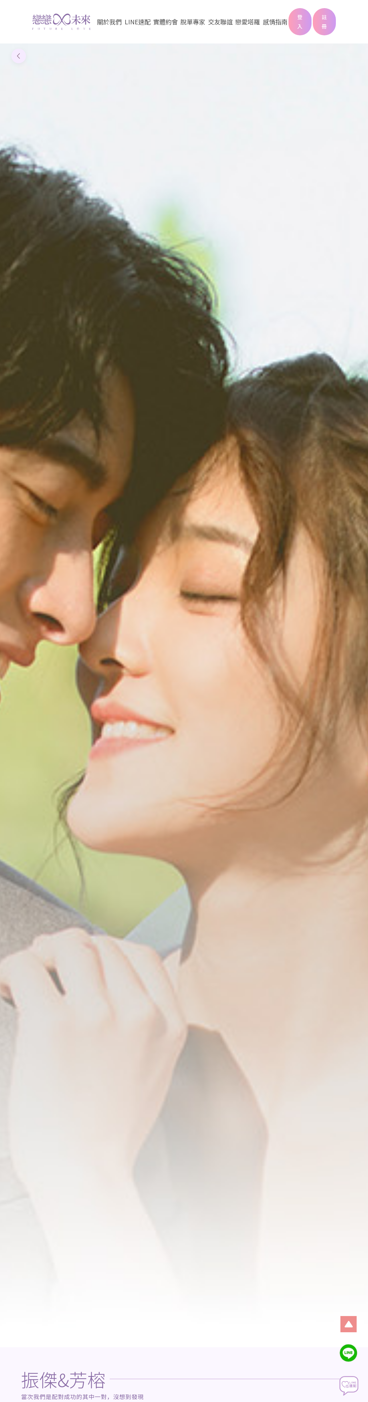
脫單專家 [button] (192, 21)
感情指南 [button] (275, 21)
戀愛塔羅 (247, 21)
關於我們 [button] (109, 21)
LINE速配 (138, 21)
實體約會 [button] (165, 21)
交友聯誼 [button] (220, 21)
